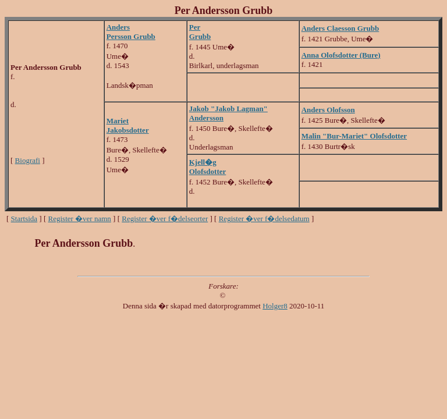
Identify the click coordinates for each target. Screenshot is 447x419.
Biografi (27, 160)
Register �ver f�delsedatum (264, 218)
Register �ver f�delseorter (165, 218)
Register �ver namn (79, 218)
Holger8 (275, 305)
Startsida (24, 218)
